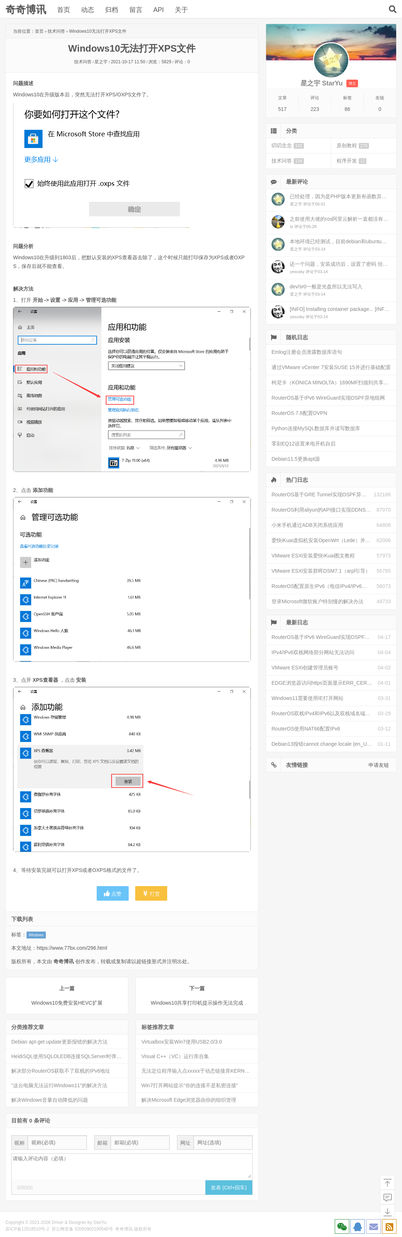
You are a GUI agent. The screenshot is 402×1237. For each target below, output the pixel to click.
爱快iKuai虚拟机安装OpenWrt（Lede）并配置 (323, 540)
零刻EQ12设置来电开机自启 (303, 444)
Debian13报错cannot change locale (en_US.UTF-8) (325, 744)
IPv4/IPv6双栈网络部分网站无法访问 (313, 652)
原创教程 (353, 146)
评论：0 (182, 61)
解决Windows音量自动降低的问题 (49, 1100)
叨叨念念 (288, 146)
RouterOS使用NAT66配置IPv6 (306, 729)
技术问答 (56, 31)
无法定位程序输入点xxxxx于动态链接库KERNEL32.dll (199, 1071)
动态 (87, 9)
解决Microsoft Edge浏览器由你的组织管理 (188, 1100)
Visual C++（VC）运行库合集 (175, 1056)
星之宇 (101, 61)
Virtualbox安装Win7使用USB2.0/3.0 (181, 1042)
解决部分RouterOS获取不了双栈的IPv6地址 (60, 1071)
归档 (111, 9)
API (158, 9)
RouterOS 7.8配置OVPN (299, 413)
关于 (181, 9)
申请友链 (379, 765)
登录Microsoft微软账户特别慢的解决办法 (317, 601)
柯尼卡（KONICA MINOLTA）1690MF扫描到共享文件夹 (334, 382)
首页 (63, 9)
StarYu (99, 1222)
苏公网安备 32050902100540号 (82, 1229)
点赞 (112, 893)
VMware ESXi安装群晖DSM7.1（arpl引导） (321, 571)
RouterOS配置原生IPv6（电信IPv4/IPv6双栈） (324, 586)
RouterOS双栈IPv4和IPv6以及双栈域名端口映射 (325, 713)
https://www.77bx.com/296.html (72, 948)
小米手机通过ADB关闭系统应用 (307, 525)
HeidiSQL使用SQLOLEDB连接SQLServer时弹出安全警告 (69, 1056)
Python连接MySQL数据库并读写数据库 (316, 428)
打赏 (151, 893)
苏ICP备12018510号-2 (27, 1229)
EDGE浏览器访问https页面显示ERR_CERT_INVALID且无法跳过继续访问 (325, 683)
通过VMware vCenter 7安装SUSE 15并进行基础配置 (331, 367)
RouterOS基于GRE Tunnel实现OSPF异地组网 (323, 494)
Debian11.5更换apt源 (296, 459)
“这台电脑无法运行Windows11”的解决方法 (59, 1085)
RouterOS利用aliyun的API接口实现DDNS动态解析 (324, 510)
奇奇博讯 (25, 9)
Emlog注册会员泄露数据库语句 (307, 352)
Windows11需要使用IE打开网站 (307, 698)
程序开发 (351, 161)
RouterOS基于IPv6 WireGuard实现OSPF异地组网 (328, 398)
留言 (135, 9)
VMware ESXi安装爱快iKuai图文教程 (313, 556)
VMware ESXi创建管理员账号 (305, 667)
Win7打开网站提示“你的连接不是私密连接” (189, 1085)
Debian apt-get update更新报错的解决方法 (59, 1042)
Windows (36, 935)
